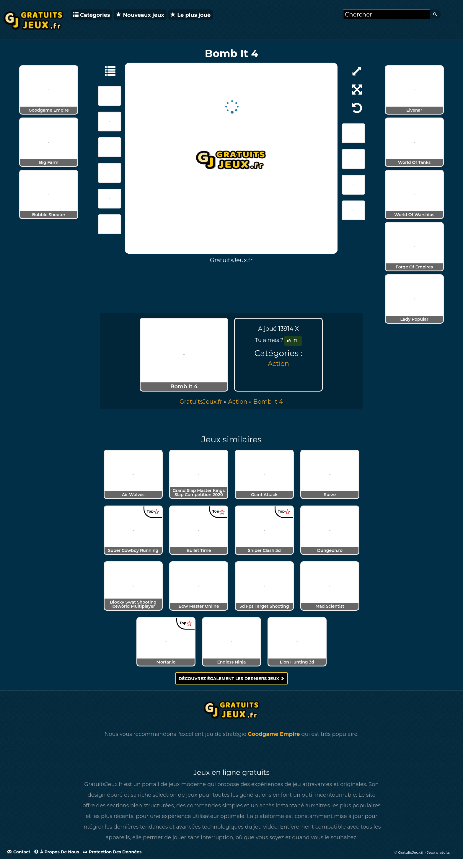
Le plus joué (190, 15)
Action (278, 364)
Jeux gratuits (438, 852)
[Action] (107, 70)
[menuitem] (268, 401)
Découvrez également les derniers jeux (232, 678)
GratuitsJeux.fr (201, 401)
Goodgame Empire (274, 734)
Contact (18, 852)
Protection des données (112, 852)
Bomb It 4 (268, 401)
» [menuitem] (204, 401)
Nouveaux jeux (140, 15)
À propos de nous (56, 852)
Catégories (91, 15)
